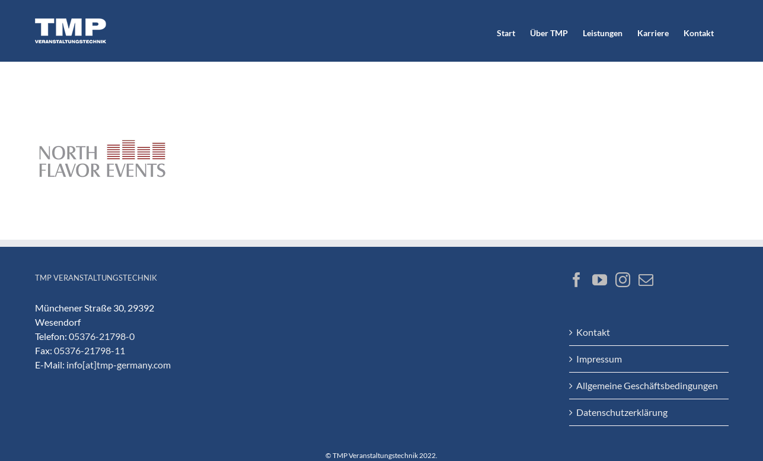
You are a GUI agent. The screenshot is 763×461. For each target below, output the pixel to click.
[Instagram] (622, 279)
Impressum (599, 358)
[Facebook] (576, 279)
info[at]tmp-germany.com (118, 364)
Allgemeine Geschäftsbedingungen (647, 385)
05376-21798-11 (89, 350)
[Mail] (646, 279)
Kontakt (593, 332)
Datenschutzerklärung (622, 412)
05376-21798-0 (102, 336)
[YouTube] (599, 279)
